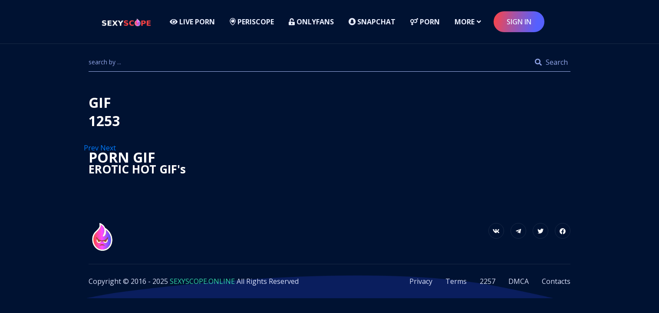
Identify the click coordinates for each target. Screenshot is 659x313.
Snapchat (372, 22)
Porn (425, 22)
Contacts (556, 281)
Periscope (252, 22)
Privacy (420, 281)
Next (109, 148)
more (464, 22)
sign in (519, 22)
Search (551, 62)
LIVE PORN (192, 22)
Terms (456, 281)
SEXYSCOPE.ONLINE (202, 281)
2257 (487, 281)
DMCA (518, 281)
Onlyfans (311, 22)
